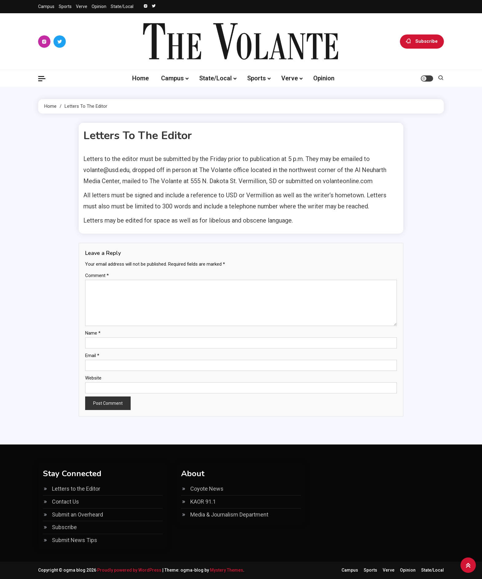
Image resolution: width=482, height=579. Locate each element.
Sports (65, 6)
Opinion (99, 6)
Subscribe (422, 41)
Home (140, 78)
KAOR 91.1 (203, 501)
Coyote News (206, 488)
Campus (46, 6)
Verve (81, 6)
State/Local (122, 6)
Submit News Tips (74, 540)
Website (93, 378)
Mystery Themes (226, 570)
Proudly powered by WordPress (129, 570)
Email (92, 355)
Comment (97, 275)
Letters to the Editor (76, 488)
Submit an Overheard (77, 514)
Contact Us (65, 501)
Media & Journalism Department (229, 514)
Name (93, 333)
